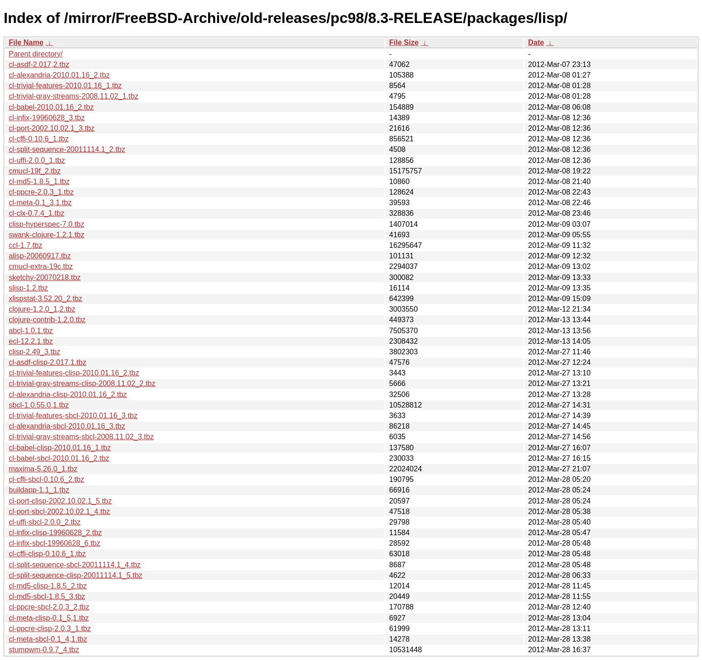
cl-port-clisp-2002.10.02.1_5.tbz (60, 501)
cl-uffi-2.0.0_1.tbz (37, 160)
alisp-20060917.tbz (40, 256)
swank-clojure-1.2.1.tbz (47, 235)
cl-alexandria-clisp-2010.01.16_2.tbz (68, 394)
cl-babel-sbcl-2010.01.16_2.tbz (59, 458)
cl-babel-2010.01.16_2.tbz (51, 107)
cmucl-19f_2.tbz (35, 171)
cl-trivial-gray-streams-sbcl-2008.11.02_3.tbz (81, 437)
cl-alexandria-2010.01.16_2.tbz (59, 75)
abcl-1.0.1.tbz (31, 331)
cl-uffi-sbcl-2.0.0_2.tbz (44, 522)
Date (536, 42)
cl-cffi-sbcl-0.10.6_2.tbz (46, 479)
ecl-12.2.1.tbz (31, 341)
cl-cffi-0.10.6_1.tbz (38, 139)
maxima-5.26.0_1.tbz (43, 469)
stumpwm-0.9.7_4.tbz (44, 650)
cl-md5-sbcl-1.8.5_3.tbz (47, 596)
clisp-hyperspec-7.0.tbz (47, 224)
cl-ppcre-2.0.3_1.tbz (41, 192)
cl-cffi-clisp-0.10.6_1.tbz (47, 554)
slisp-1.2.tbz (28, 288)
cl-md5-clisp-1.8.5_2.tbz (48, 586)
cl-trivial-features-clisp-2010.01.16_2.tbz (74, 373)
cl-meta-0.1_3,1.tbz (40, 203)
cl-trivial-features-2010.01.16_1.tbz (65, 85)
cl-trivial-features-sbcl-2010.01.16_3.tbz (73, 415)
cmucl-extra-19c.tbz (41, 266)
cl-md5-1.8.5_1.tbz (39, 181)
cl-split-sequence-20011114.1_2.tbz (67, 149)
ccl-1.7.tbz (25, 245)
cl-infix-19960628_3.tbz (47, 118)
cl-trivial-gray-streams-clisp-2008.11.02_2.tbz (82, 383)
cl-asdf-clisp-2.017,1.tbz (47, 362)
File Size (404, 42)
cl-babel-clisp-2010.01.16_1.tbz (60, 448)
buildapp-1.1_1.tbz (39, 490)
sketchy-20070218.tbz (45, 277)
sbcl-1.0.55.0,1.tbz (39, 405)
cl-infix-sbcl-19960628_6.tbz (54, 543)
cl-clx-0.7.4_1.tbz (36, 213)
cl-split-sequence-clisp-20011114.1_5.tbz (75, 575)
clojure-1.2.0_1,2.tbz (42, 309)
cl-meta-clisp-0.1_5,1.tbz (49, 618)
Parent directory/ (35, 54)
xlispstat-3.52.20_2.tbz (45, 298)
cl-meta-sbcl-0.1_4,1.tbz (48, 639)
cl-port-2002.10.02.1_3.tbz (52, 128)
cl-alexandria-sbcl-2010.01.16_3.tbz (67, 426)
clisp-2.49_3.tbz (34, 352)
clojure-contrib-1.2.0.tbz (47, 320)
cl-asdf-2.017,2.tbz (39, 64)
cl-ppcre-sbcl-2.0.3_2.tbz (49, 607)
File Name (26, 42)
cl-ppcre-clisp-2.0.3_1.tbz (50, 628)
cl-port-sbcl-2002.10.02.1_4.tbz (59, 511)
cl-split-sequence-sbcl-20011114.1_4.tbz (75, 565)
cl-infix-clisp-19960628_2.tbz (55, 533)
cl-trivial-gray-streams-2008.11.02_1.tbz (73, 96)
